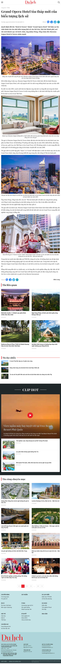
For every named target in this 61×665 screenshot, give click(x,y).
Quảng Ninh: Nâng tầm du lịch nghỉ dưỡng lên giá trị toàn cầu (15, 502)
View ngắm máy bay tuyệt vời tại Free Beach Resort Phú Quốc (28, 428)
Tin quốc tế (4, 600)
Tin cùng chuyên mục (14, 479)
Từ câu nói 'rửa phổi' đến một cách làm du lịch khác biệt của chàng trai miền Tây (31, 375)
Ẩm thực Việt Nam (6, 606)
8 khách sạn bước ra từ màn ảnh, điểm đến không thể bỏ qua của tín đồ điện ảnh (44, 577)
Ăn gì (3, 604)
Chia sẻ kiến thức (26, 621)
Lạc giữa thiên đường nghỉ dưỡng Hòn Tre (28, 452)
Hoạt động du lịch (6, 628)
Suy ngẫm (25, 595)
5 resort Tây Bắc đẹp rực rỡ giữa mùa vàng (21, 361)
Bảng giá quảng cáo (15, 663)
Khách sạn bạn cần (27, 610)
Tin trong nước (5, 597)
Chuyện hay (5, 625)
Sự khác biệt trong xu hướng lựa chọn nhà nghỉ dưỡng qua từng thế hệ (45, 345)
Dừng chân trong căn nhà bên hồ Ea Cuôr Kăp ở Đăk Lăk (24, 368)
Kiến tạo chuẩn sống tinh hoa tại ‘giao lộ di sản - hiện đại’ (45, 552)
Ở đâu (8, 7)
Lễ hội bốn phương (47, 600)
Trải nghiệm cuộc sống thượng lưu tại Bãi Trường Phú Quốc (33, 441)
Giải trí (3, 615)
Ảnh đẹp (44, 610)
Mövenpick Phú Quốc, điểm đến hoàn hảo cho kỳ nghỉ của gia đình (35, 463)
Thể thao (3, 621)
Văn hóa (3, 617)
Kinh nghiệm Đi (26, 617)
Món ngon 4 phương (7, 608)
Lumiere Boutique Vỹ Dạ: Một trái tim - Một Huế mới (45, 502)
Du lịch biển (46, 595)
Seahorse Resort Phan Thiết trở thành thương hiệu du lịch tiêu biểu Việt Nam (13, 345)
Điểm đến (44, 606)
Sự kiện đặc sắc (5, 630)
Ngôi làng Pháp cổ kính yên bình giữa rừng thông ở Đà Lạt (45, 314)
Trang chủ (3, 7)
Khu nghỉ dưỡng (26, 608)
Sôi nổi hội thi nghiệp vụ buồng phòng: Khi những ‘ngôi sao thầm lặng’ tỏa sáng (15, 577)
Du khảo (44, 604)
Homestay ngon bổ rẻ (28, 606)
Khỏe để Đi (25, 619)
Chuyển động (5, 595)
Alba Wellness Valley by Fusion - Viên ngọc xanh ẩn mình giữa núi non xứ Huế (45, 527)
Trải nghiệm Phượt (47, 608)
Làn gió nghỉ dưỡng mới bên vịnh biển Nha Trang (15, 551)
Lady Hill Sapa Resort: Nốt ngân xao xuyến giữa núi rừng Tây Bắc (14, 527)
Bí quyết (24, 615)
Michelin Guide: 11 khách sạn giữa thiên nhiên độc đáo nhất (14, 314)
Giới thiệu (4, 663)
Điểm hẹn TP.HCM (47, 597)
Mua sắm (45, 615)
